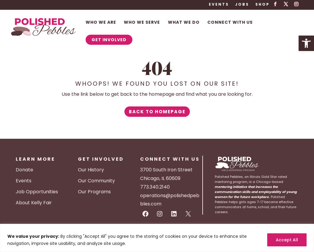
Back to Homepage (157, 112)
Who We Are (101, 22)
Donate (24, 169)
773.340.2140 (155, 187)
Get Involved (109, 40)
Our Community (96, 180)
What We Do (184, 22)
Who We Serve (142, 22)
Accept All (287, 240)
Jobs (242, 5)
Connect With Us (230, 22)
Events (219, 5)
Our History (91, 169)
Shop (262, 5)
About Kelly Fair (34, 202)
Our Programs (94, 191)
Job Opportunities (37, 191)
